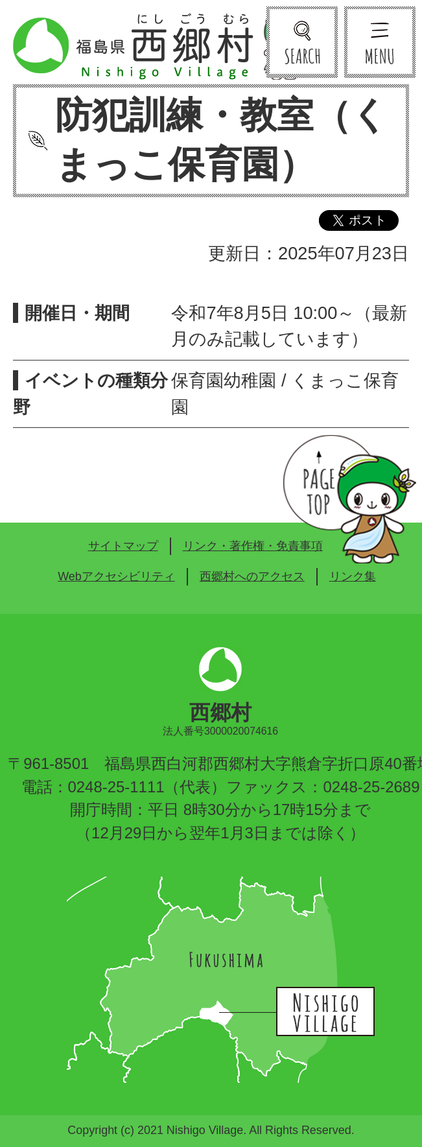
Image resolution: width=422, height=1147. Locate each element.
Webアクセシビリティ (116, 576)
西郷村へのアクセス (252, 576)
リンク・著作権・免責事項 (253, 545)
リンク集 (352, 576)
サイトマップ (123, 545)
